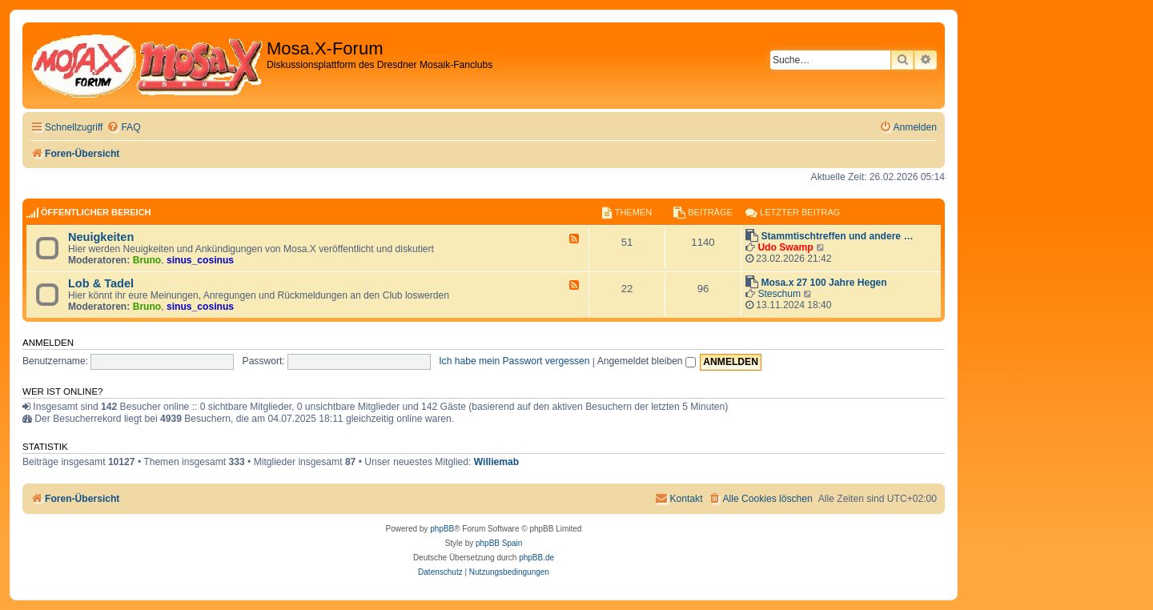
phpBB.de (536, 557)
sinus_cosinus (200, 260)
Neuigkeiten (101, 237)
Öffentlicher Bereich (96, 212)
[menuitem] (123, 127)
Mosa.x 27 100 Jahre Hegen (823, 282)
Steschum (779, 293)
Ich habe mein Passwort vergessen (514, 361)
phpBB (442, 528)
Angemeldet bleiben (646, 361)
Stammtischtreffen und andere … (837, 236)
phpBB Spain (499, 543)
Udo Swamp (785, 247)
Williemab (496, 462)
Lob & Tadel (101, 283)
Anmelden (48, 342)
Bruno (147, 260)
